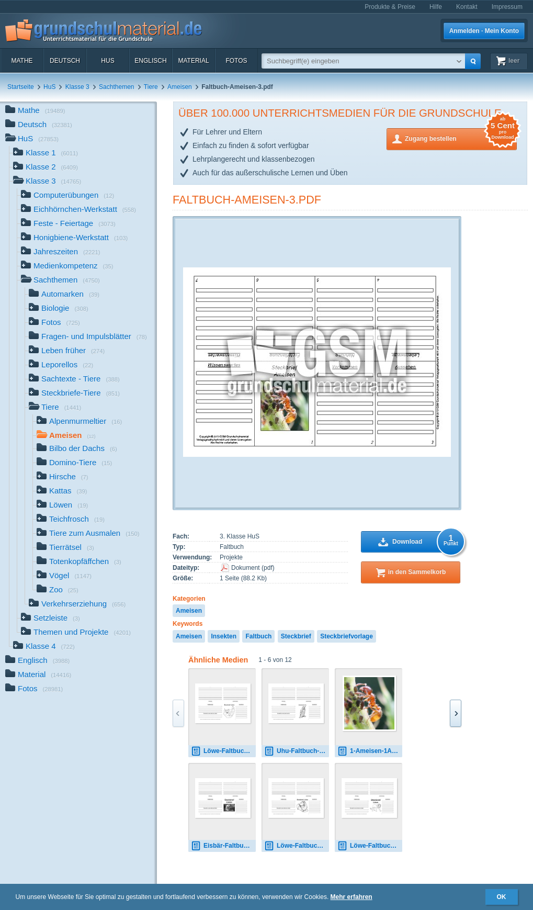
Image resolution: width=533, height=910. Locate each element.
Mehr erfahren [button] (351, 897)
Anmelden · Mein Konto (484, 31)
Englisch (150, 60)
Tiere (151, 87)
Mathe (21, 60)
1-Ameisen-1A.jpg (369, 751)
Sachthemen (116, 87)
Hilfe (435, 6)
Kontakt (467, 6)
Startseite (20, 87)
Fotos (236, 60)
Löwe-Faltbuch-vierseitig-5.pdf (369, 846)
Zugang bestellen (461, 138)
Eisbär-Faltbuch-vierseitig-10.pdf (223, 846)
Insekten (223, 636)
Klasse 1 (45, 153)
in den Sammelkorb (417, 572)
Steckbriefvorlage (346, 636)
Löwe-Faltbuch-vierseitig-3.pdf (223, 751)
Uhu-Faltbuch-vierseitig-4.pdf (296, 751)
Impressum (507, 6)
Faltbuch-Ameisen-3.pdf (247, 199)
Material (193, 60)
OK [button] (501, 897)
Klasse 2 (45, 167)
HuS (107, 60)
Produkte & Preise (390, 6)
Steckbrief (296, 636)
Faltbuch (258, 636)
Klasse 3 (77, 87)
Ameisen (179, 87)
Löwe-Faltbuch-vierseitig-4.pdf (296, 846)
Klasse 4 (44, 647)
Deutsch (65, 60)
